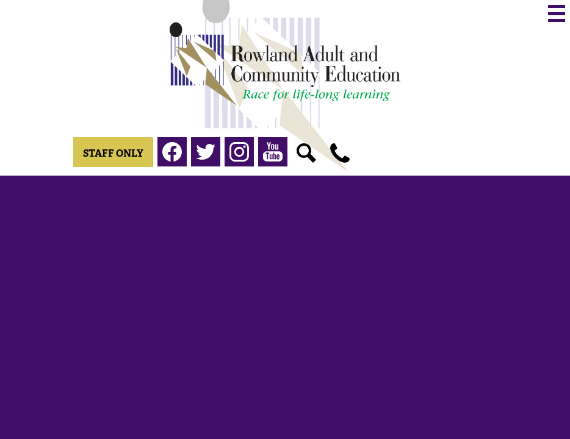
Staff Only (113, 153)
